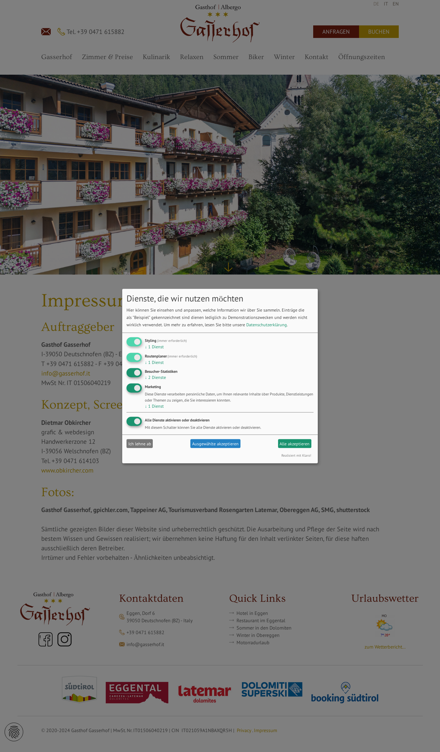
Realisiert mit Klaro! (296, 455)
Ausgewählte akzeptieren (215, 443)
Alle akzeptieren (295, 443)
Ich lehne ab (139, 443)
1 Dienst (154, 347)
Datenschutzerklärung (266, 324)
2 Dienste (155, 377)
